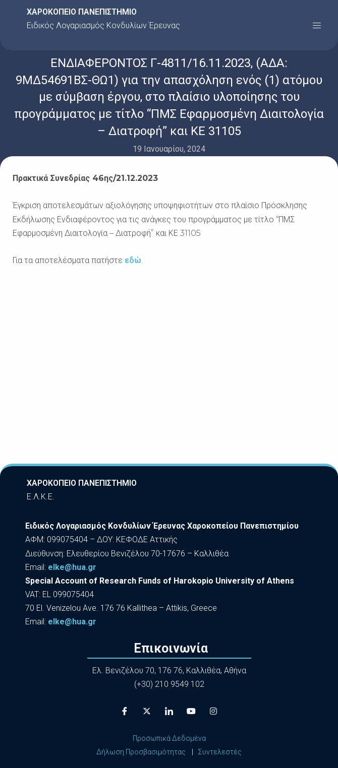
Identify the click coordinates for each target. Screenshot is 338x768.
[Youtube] (191, 711)
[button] (316, 25)
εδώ (133, 260)
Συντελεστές (220, 752)
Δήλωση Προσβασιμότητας (141, 752)
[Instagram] (213, 711)
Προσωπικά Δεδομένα (169, 738)
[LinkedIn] (169, 711)
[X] (146, 711)
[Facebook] (124, 711)
